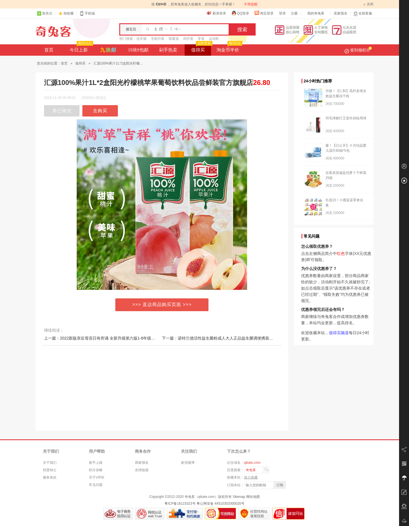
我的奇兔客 (315, 13)
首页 (48, 49)
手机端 (87, 13)
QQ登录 (240, 13)
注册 (294, 13)
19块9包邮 (138, 49)
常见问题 (96, 485)
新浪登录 (216, 13)
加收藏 (68, 13)
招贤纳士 (50, 470)
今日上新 (81, 48)
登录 (282, 13)
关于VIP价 (97, 477)
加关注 (44, 13)
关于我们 (50, 463)
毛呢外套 (157, 39)
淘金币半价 (228, 48)
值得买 (201, 48)
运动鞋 (214, 39)
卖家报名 (340, 13)
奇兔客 (53, 31)
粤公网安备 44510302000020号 (221, 504)
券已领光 (62, 110)
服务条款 (50, 477)
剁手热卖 (168, 49)
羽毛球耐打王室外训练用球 (345, 118)
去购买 (100, 110)
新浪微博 (188, 463)
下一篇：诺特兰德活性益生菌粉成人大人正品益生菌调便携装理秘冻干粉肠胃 (229, 338)
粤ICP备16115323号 (179, 504)
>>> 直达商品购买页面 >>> (162, 304)
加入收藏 (251, 477)
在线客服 (362, 13)
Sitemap (239, 497)
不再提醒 (251, 4)
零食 (201, 39)
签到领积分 (358, 50)
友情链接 (142, 470)
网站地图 (253, 497)
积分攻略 (96, 470)
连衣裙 (141, 39)
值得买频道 (339, 332)
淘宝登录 (264, 13)
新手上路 (96, 463)
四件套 (188, 39)
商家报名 (142, 463)
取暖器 (174, 39)
